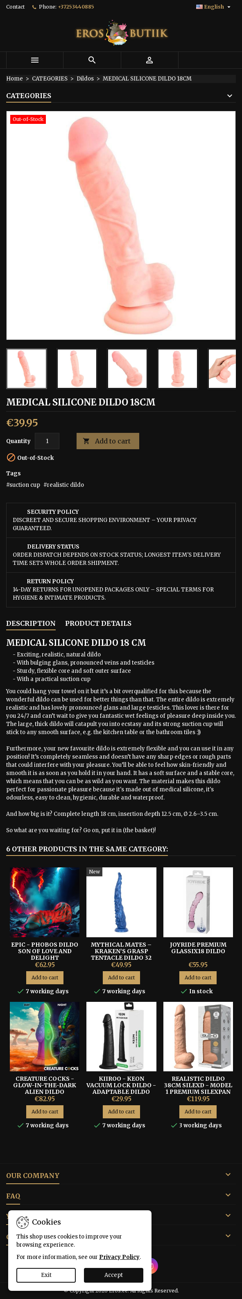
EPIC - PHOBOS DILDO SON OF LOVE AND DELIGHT (44, 951)
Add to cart (107, 441)
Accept (113, 1275)
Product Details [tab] (98, 623)
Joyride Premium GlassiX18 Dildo (198, 948)
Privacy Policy (119, 1257)
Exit (46, 1275)
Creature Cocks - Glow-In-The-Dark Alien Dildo (44, 1085)
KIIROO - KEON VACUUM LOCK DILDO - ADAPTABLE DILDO (121, 1085)
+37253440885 (76, 7)
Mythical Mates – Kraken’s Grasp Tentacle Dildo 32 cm (121, 954)
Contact (15, 7)
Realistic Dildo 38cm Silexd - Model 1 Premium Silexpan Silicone (198, 1088)
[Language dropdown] (214, 7)
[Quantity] (47, 441)
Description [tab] (31, 623)
